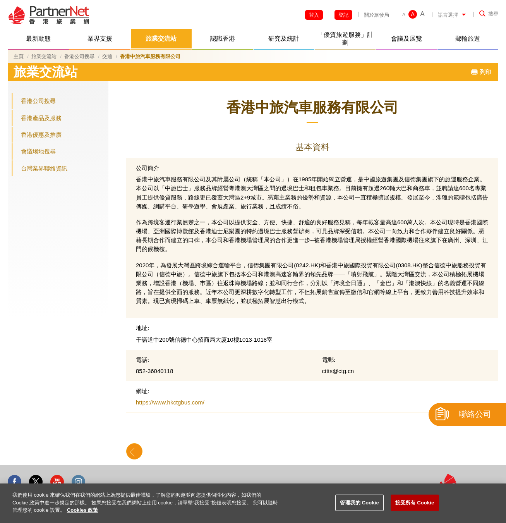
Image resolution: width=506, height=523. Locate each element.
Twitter (36, 482)
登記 (343, 15)
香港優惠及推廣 (41, 134)
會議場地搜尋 (38, 151)
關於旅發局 (376, 15)
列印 (485, 72)
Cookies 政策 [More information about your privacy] (82, 510)
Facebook (14, 482)
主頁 (19, 56)
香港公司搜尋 (79, 56)
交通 (107, 56)
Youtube (57, 482)
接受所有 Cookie (414, 503)
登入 (314, 15)
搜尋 (493, 14)
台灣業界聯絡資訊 (44, 168)
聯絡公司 (475, 414)
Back (134, 451)
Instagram (78, 482)
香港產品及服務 (41, 118)
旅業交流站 (44, 56)
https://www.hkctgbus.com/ (170, 402)
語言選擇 (448, 15)
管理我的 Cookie (359, 503)
